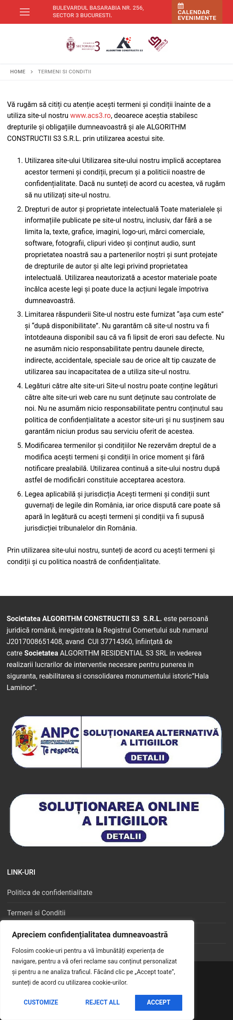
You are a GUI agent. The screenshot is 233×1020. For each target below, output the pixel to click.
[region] (97, 970)
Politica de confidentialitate (49, 892)
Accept (158, 1002)
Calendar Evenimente (197, 12)
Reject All (102, 1002)
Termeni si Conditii (36, 913)
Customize (41, 1002)
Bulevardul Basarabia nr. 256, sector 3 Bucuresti (98, 11)
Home (18, 71)
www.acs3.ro (90, 115)
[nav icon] (25, 12)
